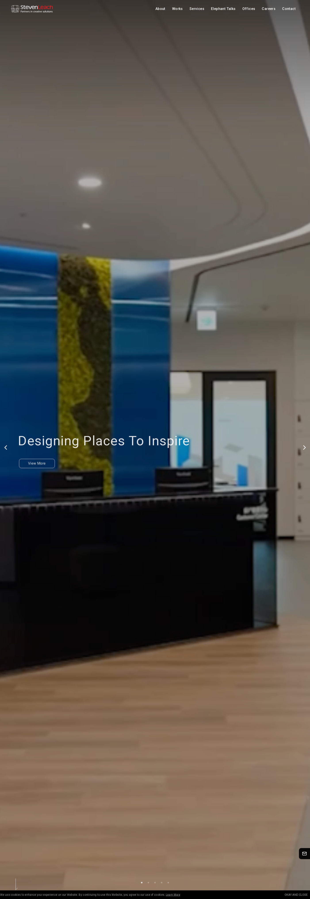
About (160, 9)
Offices (248, 9)
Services (196, 9)
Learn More (173, 894)
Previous (5, 447)
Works (177, 9)
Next (304, 447)
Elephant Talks (223, 9)
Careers (269, 9)
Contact (289, 9)
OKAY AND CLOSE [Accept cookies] (296, 894)
